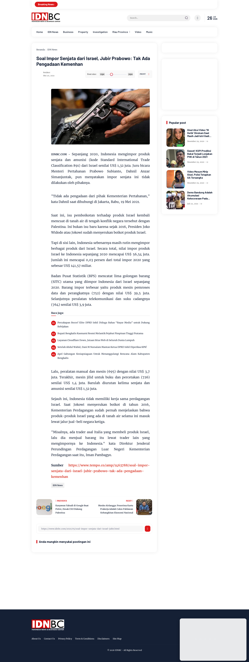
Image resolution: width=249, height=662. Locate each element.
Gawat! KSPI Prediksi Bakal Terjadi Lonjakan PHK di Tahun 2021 (199, 153)
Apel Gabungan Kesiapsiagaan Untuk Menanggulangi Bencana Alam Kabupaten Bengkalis (103, 355)
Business (68, 31)
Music (149, 31)
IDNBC (118, 650)
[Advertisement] (190, 83)
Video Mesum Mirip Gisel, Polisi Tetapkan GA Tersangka (199, 174)
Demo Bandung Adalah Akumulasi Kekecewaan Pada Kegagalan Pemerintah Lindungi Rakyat (199, 195)
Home (39, 31)
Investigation (100, 31)
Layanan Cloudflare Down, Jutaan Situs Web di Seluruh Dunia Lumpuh (96, 340)
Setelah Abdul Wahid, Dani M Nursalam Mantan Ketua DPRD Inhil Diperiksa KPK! (102, 347)
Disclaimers (104, 638)
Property (83, 31)
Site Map (117, 638)
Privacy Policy (65, 638)
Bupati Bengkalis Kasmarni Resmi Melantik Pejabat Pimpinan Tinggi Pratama (100, 333)
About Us (36, 638)
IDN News (53, 31)
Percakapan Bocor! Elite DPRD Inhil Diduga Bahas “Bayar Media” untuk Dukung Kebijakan (103, 324)
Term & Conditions (84, 638)
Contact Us (49, 638)
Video (138, 31)
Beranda (40, 49)
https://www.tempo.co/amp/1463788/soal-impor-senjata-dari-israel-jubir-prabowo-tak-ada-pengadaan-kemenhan (100, 471)
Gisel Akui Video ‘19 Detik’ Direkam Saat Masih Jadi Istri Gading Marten (199, 133)
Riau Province (120, 31)
